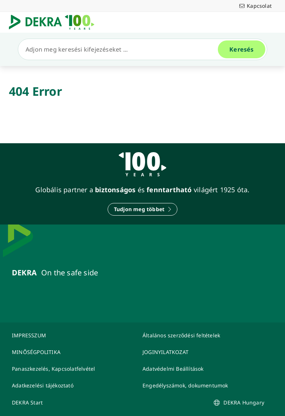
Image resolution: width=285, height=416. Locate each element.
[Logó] (54, 22)
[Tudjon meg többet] (142, 209)
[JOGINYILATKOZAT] (203, 352)
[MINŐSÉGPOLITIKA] (73, 352)
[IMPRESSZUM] (73, 335)
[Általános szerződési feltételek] (203, 335)
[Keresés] (121, 49)
